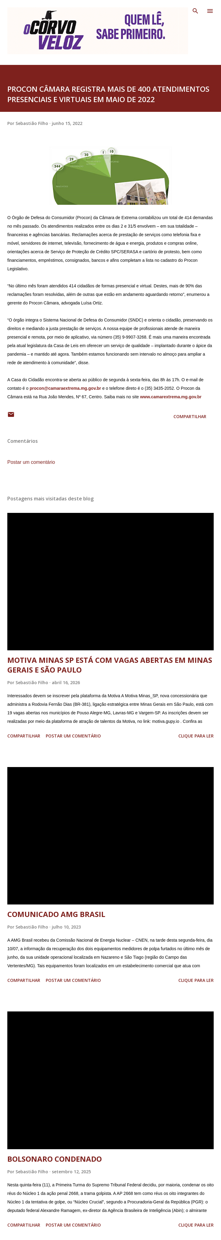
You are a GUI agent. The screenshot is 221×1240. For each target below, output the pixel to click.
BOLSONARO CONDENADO (54, 1159)
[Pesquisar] (195, 11)
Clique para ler (196, 736)
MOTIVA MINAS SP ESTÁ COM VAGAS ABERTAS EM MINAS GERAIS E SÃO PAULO (109, 665)
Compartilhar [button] (189, 416)
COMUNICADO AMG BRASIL (56, 914)
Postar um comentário (31, 462)
